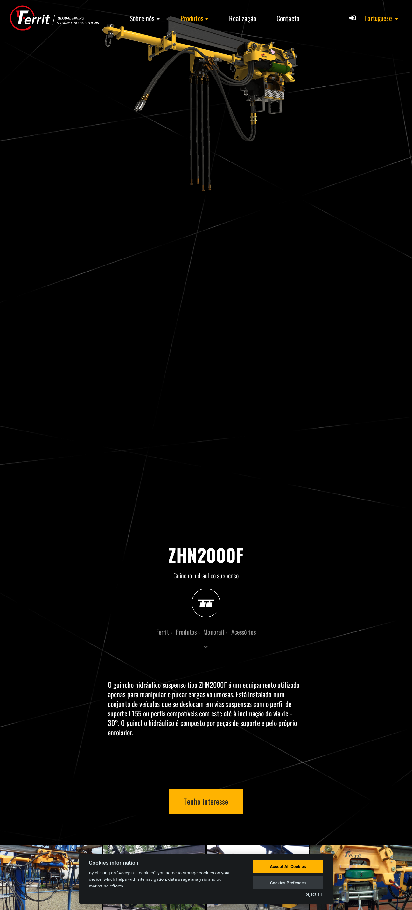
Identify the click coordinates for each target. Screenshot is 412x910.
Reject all (313, 894)
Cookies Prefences (288, 882)
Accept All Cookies (288, 866)
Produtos (191, 18)
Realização (242, 18)
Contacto (287, 18)
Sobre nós (141, 18)
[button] (381, 18)
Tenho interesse (206, 801)
